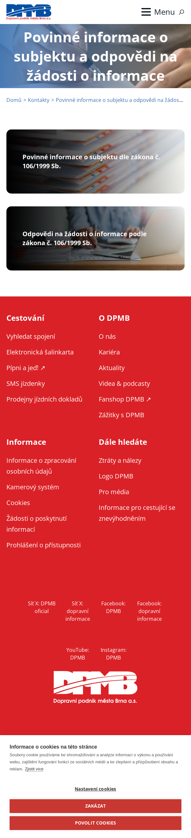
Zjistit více (34, 769)
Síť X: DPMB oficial (41, 607)
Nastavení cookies (95, 789)
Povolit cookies (95, 823)
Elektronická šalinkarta (40, 352)
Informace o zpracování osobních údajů (41, 466)
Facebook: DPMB (113, 607)
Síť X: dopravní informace (77, 611)
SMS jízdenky (25, 383)
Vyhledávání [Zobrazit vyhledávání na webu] (181, 12)
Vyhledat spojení (30, 336)
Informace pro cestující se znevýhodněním (137, 513)
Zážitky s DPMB (121, 415)
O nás (107, 336)
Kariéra (109, 352)
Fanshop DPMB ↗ (125, 399)
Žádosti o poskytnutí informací (36, 524)
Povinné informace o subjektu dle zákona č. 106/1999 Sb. (91, 161)
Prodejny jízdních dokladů (44, 399)
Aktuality (112, 367)
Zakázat (95, 806)
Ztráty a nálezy (120, 460)
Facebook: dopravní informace (149, 611)
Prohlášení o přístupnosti (43, 545)
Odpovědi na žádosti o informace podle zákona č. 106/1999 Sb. (84, 238)
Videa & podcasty (124, 383)
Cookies (18, 502)
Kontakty (38, 100)
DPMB (95, 687)
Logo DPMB (116, 476)
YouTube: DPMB (77, 653)
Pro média (114, 491)
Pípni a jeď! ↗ (26, 367)
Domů (13, 100)
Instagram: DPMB (114, 653)
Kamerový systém (32, 487)
